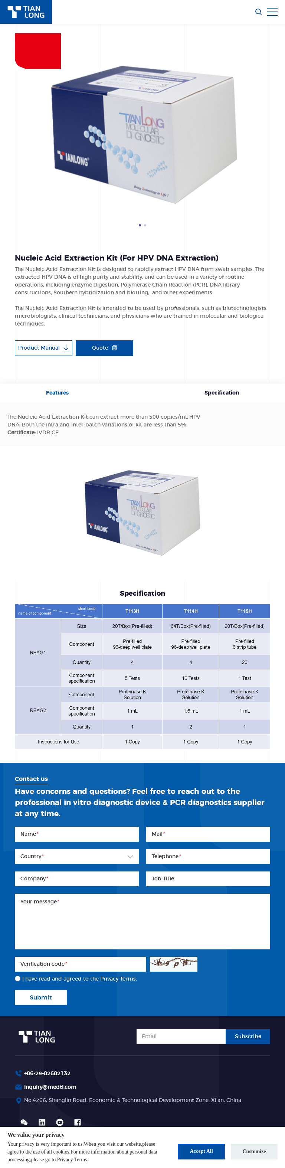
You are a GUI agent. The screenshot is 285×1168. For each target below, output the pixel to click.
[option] (142, 131)
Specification (221, 393)
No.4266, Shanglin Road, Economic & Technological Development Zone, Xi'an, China (132, 1100)
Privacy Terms (72, 1159)
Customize (254, 1151)
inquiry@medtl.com (50, 1087)
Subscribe (248, 1036)
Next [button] (266, 131)
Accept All (200, 1151)
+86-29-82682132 (47, 1073)
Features (57, 393)
